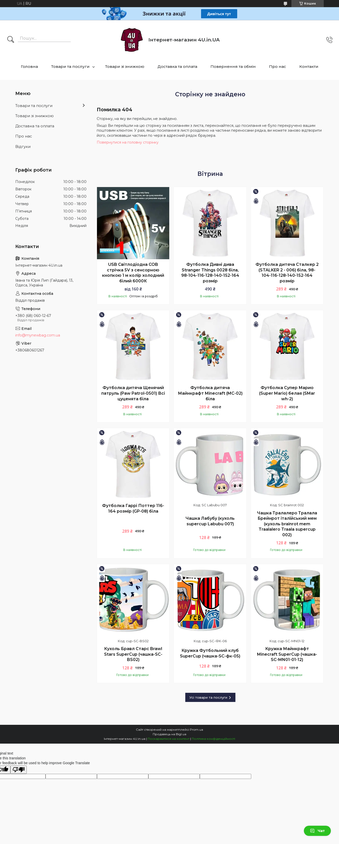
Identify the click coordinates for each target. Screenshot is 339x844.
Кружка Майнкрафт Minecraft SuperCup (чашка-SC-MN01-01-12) (287, 654)
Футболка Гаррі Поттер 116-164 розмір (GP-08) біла (133, 508)
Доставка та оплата (177, 66)
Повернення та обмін (233, 66)
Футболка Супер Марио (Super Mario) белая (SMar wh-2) (287, 393)
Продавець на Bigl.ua (169, 734)
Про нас (277, 66)
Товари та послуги (70, 66)
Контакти (308, 66)
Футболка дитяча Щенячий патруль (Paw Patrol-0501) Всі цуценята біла (133, 393)
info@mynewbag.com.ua (37, 335)
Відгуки (23, 146)
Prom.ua (196, 729)
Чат (317, 830)
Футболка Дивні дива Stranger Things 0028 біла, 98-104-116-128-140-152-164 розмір (210, 272)
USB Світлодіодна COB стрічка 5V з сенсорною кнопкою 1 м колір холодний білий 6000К (133, 272)
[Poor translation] (18, 769)
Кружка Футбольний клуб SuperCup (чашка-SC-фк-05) (210, 653)
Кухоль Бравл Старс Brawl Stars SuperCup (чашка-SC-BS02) (133, 654)
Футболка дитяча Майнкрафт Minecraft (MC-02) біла (210, 393)
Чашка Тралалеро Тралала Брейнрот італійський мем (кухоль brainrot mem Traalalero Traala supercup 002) (287, 524)
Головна (29, 66)
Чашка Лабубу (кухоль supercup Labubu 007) (210, 521)
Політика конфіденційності (213, 739)
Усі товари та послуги (208, 697)
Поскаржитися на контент (168, 739)
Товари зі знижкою (124, 66)
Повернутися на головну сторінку (128, 142)
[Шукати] (10, 40)
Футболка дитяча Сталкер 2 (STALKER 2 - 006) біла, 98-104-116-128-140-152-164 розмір (287, 272)
